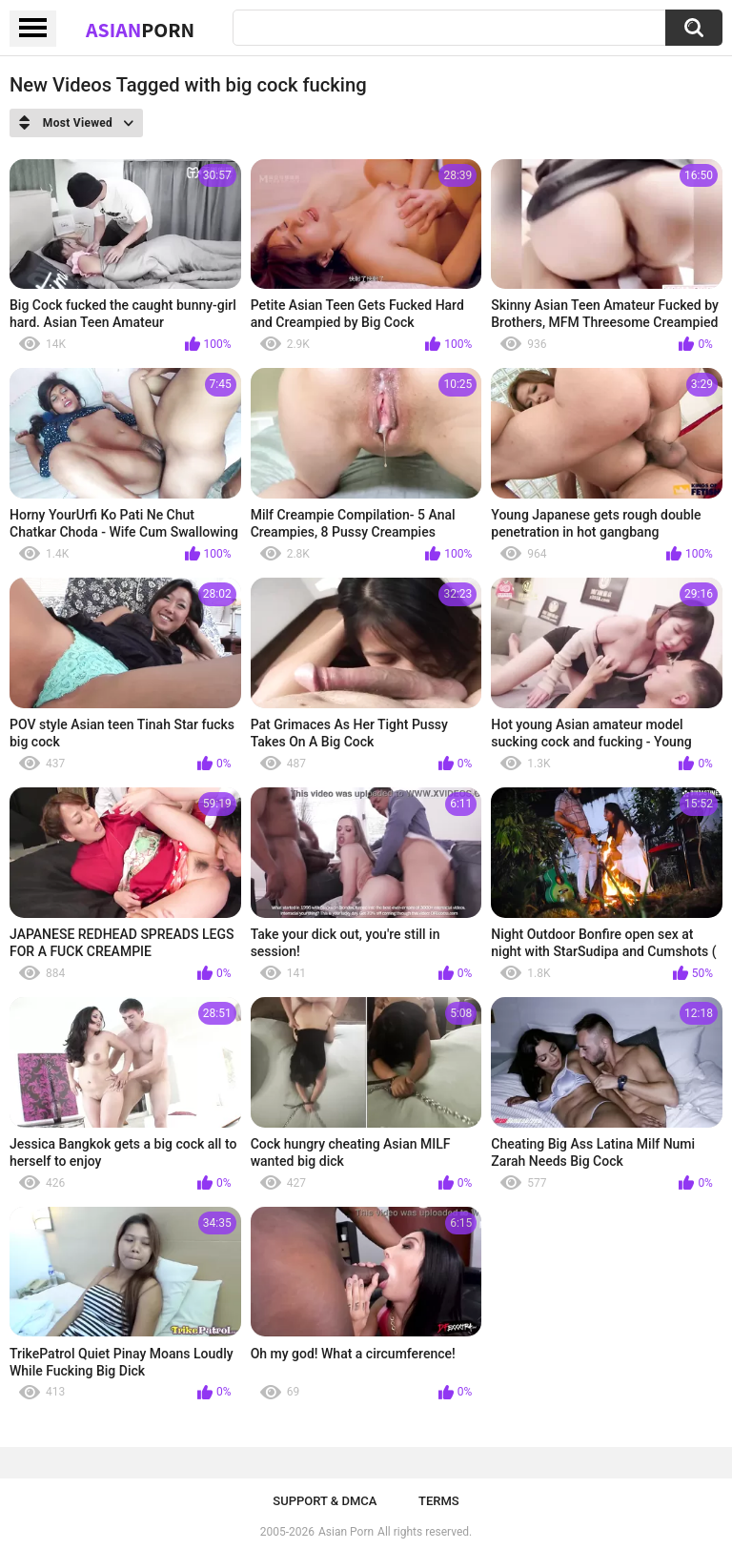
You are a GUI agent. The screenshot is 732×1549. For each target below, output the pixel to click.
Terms (438, 1501)
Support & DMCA (324, 1501)
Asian (140, 29)
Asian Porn (346, 1532)
